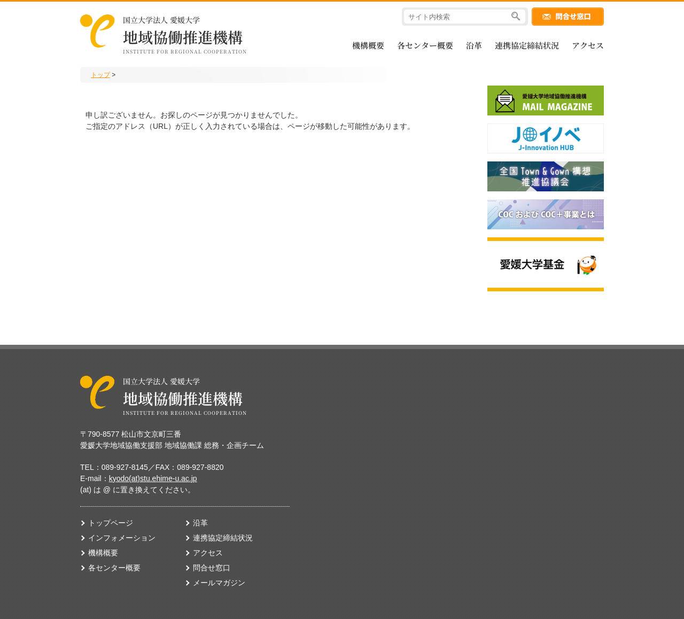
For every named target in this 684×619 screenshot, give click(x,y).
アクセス (588, 45)
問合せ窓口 (211, 567)
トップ (100, 75)
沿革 (474, 45)
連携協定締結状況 (527, 45)
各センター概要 (425, 45)
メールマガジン (219, 582)
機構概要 (368, 45)
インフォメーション (122, 537)
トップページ (110, 523)
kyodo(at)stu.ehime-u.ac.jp (153, 478)
